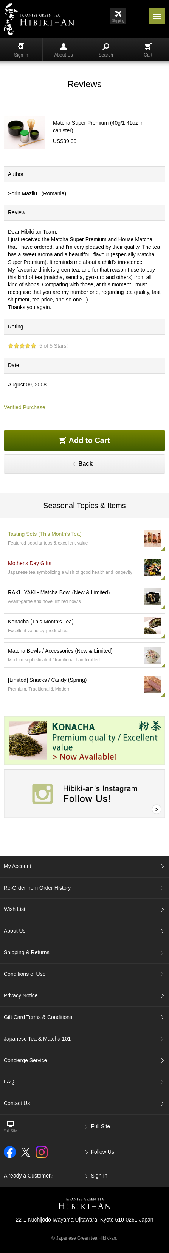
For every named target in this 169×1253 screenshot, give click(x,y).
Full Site (100, 1126)
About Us (63, 50)
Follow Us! (103, 1152)
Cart (148, 50)
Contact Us (17, 1103)
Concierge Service (25, 1060)
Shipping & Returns (27, 952)
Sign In (21, 50)
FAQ (9, 1082)
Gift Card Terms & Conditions (38, 1017)
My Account (17, 866)
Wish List (14, 909)
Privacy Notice (20, 995)
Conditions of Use (25, 974)
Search (106, 50)
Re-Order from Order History (37, 888)
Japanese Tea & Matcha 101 (37, 1039)
